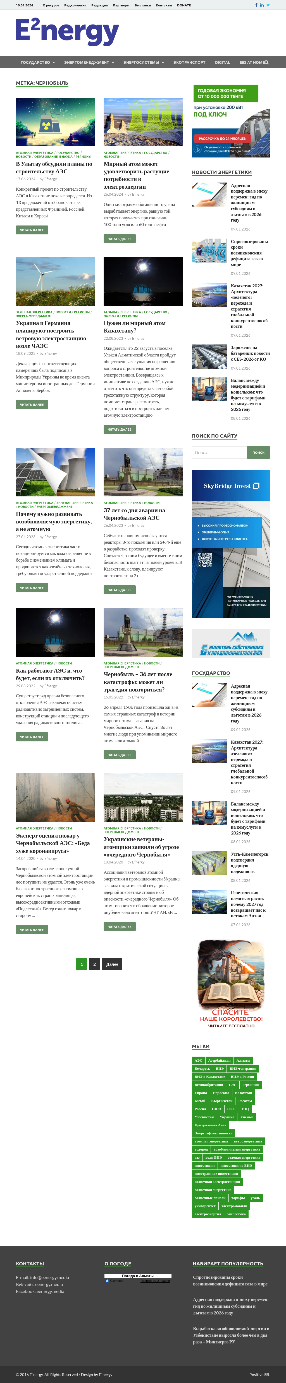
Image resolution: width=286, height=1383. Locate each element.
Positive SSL (259, 1374)
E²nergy (50, 179)
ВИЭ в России (242, 1076)
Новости (23, 156)
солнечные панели (210, 1197)
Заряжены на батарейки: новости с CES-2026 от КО (250, 352)
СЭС (231, 1109)
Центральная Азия (211, 1125)
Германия (250, 1084)
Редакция (99, 5)
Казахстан (243, 1092)
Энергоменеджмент (86, 62)
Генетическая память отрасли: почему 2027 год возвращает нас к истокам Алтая (248, 904)
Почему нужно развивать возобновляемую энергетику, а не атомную (54, 521)
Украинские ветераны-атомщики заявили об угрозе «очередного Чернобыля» (141, 846)
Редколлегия (75, 5)
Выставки (143, 5)
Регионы (83, 156)
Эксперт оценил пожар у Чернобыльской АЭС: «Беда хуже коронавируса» (53, 843)
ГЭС (233, 1084)
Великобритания (209, 1084)
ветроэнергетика (248, 1141)
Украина (227, 1117)
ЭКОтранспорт (189, 62)
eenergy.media (49, 1284)
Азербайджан (219, 1060)
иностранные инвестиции (216, 1173)
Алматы (243, 1060)
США (216, 1109)
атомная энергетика (211, 1141)
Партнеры (121, 5)
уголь (255, 1197)
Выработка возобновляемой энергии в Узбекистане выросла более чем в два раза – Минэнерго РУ (231, 1335)
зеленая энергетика (244, 1157)
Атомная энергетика (34, 152)
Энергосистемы (141, 62)
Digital (222, 62)
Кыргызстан (221, 1100)
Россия (200, 1109)
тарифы (238, 1197)
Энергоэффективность (214, 1133)
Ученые (246, 1117)
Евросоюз (221, 1092)
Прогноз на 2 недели (155, 1280)
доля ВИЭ (214, 1157)
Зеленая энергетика (34, 312)
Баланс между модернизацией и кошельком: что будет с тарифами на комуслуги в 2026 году (248, 394)
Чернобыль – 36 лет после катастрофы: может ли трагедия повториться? (138, 681)
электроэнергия (208, 1214)
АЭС (198, 1060)
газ (197, 1157)
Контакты (164, 5)
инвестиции (205, 1165)
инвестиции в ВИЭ (236, 1165)
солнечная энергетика (213, 1189)
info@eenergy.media (49, 1277)
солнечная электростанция (217, 1181)
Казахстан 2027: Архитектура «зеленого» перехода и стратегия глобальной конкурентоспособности (249, 306)
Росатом (245, 1100)
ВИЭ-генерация (243, 1068)
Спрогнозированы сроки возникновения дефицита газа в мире (249, 253)
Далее (112, 964)
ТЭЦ (245, 1109)
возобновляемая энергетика (237, 1149)
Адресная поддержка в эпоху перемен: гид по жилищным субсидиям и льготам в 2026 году (249, 203)
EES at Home (252, 62)
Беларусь (202, 1068)
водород (201, 1149)
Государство (35, 62)
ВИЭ (220, 1068)
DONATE (184, 5)
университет (205, 1206)
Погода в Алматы (138, 1276)
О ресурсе (51, 5)
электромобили (234, 1206)
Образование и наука (53, 156)
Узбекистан (204, 1117)
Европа (201, 1092)
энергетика (236, 1214)
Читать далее (30, 228)
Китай (200, 1100)
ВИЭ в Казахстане (210, 1076)
